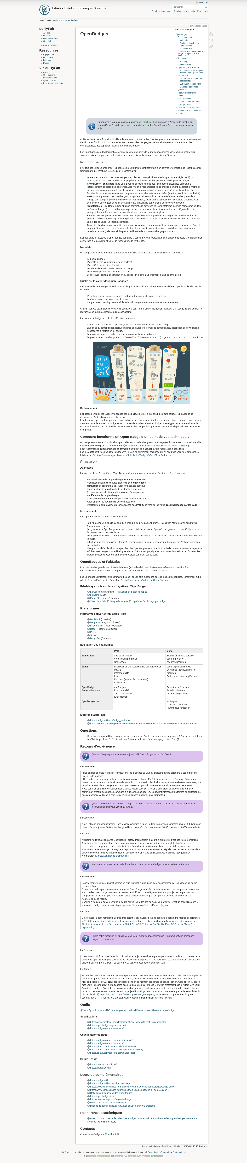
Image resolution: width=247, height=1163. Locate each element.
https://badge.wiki (99, 1080)
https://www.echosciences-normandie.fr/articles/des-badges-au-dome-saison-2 (129, 1090)
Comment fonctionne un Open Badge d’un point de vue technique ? (191, 53)
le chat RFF (113, 1134)
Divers (46, 63)
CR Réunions (49, 75)
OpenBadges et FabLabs (189, 67)
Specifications (186, 99)
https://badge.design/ (100, 1067)
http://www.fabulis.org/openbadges (149, 601)
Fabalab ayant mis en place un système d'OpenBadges (192, 72)
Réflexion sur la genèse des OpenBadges (111, 1093)
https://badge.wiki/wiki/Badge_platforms (110, 720)
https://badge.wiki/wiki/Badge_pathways (110, 1083)
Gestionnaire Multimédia (184, 11)
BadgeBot (95, 638)
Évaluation (182, 59)
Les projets (48, 57)
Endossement (186, 48)
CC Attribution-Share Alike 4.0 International (167, 1152)
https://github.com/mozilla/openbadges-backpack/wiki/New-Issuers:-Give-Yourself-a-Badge (128, 1010)
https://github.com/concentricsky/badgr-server (113, 1046)
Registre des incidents (53, 83)
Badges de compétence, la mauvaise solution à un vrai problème (122, 1106)
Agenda (46, 72)
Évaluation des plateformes (192, 84)
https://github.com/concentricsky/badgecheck (112, 1053)
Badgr (93, 629)
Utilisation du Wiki (51, 38)
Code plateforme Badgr (190, 102)
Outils (180, 96)
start (55, 20)
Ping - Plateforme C (100, 598)
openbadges (72, 20)
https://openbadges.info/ (102, 1096)
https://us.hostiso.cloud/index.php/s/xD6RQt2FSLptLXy (127, 994)
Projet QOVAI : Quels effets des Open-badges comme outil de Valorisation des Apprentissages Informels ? (143, 1118)
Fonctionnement (185, 37)
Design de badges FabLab (133, 591)
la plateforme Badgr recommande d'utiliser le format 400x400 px (158, 445)
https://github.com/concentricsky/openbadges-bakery (116, 1049)
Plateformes (183, 76)
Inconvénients (186, 65)
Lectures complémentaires (189, 107)
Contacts (181, 113)
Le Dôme (94, 595)
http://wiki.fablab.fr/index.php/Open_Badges (146, 580)
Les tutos (47, 60)
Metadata (184, 40)
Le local (46, 36)
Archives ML (51, 80)
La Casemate (97, 591)
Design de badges (119, 601)
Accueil (46, 33)
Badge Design (186, 105)
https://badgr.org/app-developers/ (106, 1028)
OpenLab (47, 41)
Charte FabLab (50, 45)
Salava (93, 635)
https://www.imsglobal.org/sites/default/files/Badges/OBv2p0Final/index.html (134, 455)
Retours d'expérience (187, 93)
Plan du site (202, 11)
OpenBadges (181, 34)
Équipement (48, 54)
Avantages (184, 62)
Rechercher (206, 7)
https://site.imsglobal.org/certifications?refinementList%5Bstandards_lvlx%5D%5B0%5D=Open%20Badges (144, 723)
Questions (182, 90)
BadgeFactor (96, 625)
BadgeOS (95, 622)
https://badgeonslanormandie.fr (113, 855)
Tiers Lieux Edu (98, 601)
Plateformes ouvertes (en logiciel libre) (191, 80)
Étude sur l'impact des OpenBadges (108, 1102)
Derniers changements (162, 11)
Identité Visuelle (50, 78)
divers (61, 20)
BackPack (95, 619)
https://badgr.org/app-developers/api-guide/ (111, 1040)
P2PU (93, 632)
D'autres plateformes (189, 87)
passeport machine (141, 122)
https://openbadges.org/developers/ (108, 1025)
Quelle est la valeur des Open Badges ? (190, 44)
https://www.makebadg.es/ (103, 1064)
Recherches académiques (189, 111)
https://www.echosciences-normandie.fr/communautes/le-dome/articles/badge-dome (132, 1086)
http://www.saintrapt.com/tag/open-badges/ (111, 1099)
